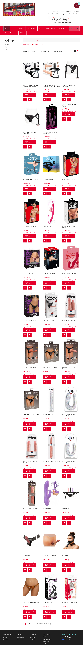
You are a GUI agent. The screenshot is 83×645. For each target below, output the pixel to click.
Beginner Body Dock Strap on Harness (31, 415)
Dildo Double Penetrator (69, 320)
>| (34, 623)
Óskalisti (45, 644)
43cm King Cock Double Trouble (30, 462)
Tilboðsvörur (33, 639)
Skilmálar (6, 46)
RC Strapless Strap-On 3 (69, 273)
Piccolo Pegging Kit (48, 179)
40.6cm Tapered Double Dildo (51, 461)
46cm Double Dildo (48, 414)
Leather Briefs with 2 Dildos (30, 320)
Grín (40, 28)
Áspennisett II (66, 508)
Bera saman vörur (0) (58, 51)
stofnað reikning (75, 11)
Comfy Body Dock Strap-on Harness (50, 368)
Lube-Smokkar (49, 28)
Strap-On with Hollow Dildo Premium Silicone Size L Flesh (51, 85)
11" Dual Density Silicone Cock (31, 508)
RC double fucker (47, 602)
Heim (49, 14)
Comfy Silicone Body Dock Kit (31, 367)
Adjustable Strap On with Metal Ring (30, 133)
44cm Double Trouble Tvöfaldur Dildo (68, 415)
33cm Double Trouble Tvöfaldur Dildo (68, 462)
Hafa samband (7, 48)
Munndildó (65, 555)
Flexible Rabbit (47, 508)
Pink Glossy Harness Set (69, 179)
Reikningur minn (63, 14)
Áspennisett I (26, 555)
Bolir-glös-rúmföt (10, 32)
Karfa (70, 14)
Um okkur (6, 44)
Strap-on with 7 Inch (48, 320)
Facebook (66, 639)
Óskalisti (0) (55, 14)
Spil (12, 28)
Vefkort (6, 50)
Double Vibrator (47, 226)
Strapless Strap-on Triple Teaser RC (69, 105)
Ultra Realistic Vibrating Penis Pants (70, 227)
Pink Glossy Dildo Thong (30, 226)
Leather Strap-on (28, 273)
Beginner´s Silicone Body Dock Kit (69, 368)
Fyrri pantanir (46, 641)
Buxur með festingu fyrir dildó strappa (31, 603)
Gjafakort (60, 28)
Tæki (6, 28)
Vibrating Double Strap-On (30, 179)
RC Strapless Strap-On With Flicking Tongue (50, 133)
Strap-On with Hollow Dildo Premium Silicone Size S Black (30, 86)
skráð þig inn (66, 11)
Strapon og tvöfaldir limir (38, 40)
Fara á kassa (76, 14)
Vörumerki (32, 637)
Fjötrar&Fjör (31, 28)
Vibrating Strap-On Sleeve (50, 273)
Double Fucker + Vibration (69, 602)
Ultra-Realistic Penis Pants (50, 555)
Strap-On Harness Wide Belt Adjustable (70, 85)
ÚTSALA (22, 32)
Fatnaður (20, 28)
